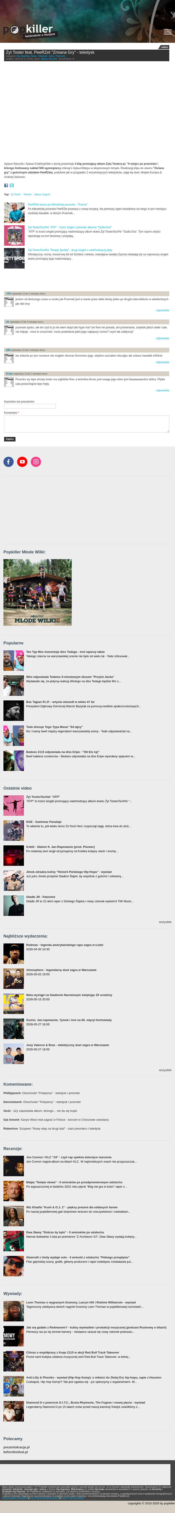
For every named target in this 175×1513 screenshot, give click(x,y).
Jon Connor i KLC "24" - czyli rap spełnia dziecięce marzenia (68, 1157)
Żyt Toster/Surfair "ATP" (43, 796)
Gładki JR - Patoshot (40, 897)
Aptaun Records (49, 59)
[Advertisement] (87, 10)
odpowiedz (162, 310)
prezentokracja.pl (16, 1447)
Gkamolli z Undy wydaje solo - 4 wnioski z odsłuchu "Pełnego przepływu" (78, 1257)
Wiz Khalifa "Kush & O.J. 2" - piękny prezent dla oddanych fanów (72, 1207)
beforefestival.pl (15, 1452)
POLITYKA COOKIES (73, 1498)
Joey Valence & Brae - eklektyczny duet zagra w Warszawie (67, 1045)
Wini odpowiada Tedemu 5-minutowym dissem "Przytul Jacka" (70, 677)
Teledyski (42, 56)
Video (51, 56)
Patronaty (60, 56)
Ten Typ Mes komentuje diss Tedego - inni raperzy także (65, 652)
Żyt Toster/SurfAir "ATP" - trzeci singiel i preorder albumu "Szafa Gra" (70, 227)
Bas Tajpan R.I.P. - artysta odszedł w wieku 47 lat (60, 702)
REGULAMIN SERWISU (14, 1498)
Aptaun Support (42, 194)
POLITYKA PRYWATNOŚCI (44, 1498)
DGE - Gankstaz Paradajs (44, 822)
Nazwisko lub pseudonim (19, 401)
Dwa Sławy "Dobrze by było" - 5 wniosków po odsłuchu (65, 1232)
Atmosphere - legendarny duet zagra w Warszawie (61, 970)
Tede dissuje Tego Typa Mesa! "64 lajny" (54, 727)
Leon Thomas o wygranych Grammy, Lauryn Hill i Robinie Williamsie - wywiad (81, 1302)
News (34, 56)
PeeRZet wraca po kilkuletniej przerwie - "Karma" (58, 204)
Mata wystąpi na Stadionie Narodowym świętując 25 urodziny (69, 995)
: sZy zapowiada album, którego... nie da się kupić (40, 1111)
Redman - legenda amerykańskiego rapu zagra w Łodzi (64, 945)
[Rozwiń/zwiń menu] (168, 32)
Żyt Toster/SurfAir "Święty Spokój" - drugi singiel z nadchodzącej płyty (70, 250)
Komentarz (11, 412)
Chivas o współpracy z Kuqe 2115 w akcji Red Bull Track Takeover (72, 1352)
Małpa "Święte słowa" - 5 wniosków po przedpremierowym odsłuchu (74, 1182)
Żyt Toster (16, 194)
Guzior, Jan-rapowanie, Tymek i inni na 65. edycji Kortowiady (69, 1020)
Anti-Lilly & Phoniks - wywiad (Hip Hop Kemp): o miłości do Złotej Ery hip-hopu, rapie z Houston (93, 1377)
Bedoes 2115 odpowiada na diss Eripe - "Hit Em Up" (63, 752)
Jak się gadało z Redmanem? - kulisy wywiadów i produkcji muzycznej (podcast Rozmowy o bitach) (96, 1327)
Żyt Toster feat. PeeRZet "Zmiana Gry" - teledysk (50, 52)
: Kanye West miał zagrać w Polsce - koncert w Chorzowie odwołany (56, 1119)
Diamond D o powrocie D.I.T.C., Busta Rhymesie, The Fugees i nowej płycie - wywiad (85, 1402)
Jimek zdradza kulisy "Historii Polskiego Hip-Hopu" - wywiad (69, 872)
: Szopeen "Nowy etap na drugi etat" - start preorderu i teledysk (51, 1128)
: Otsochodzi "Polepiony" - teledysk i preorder (41, 1093)
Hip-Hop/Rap (23, 56)
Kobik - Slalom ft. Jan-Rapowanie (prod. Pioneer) (60, 847)
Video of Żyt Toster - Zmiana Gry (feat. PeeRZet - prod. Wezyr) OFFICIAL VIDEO (86, 112)
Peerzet (27, 194)
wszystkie (165, 922)
